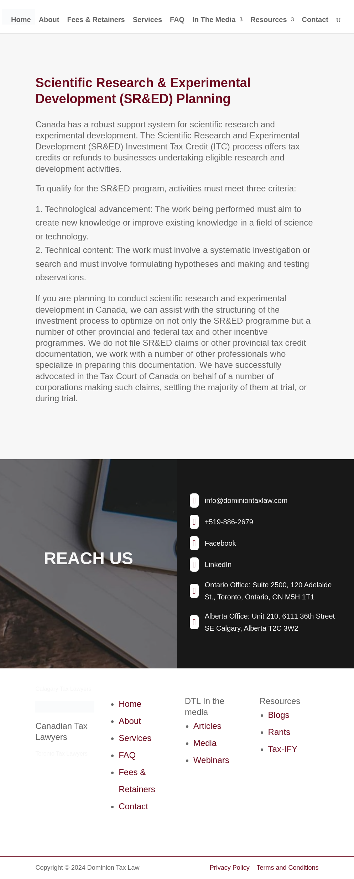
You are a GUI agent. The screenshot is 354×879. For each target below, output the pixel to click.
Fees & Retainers (96, 20)
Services (147, 20)
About (49, 20)
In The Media (213, 20)
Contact (315, 20)
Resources (268, 20)
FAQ (177, 20)
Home (21, 20)
